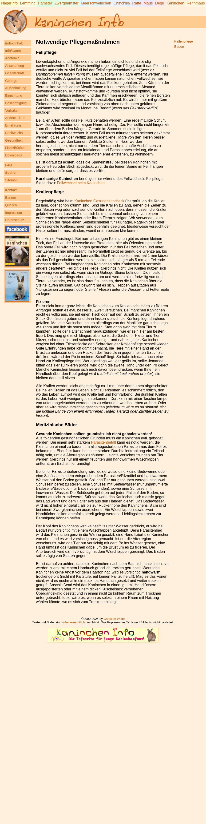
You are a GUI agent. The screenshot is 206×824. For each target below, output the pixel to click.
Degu (159, 3)
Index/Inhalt (14, 43)
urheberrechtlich (73, 622)
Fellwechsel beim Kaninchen (81, 183)
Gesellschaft (14, 73)
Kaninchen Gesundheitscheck (99, 201)
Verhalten (12, 110)
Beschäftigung (16, 103)
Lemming (28, 3)
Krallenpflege (50, 191)
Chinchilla (122, 3)
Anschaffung (14, 66)
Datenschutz (14, 220)
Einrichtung (13, 95)
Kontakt (11, 190)
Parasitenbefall (103, 442)
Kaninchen (175, 3)
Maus (148, 3)
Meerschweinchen (96, 3)
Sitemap (11, 180)
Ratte (136, 3)
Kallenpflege (183, 41)
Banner (10, 197)
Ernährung (13, 125)
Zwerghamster (67, 3)
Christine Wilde (114, 619)
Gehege (11, 81)
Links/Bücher (15, 148)
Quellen (11, 205)
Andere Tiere (14, 118)
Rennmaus (196, 3)
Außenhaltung (15, 88)
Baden (179, 46)
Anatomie (12, 58)
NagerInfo (9, 3)
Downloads (13, 155)
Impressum (13, 213)
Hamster (45, 3)
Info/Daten (13, 51)
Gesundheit (14, 140)
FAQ (8, 165)
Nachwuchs (14, 133)
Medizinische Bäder (56, 424)
